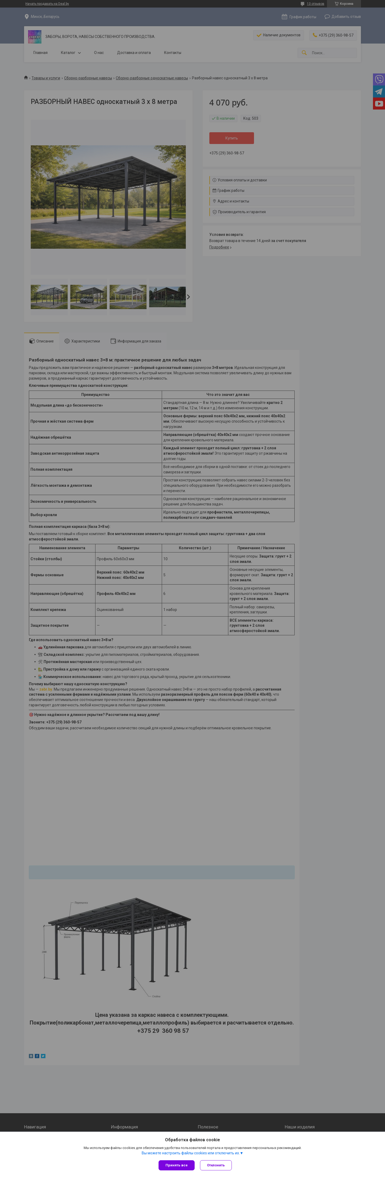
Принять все (176, 1165)
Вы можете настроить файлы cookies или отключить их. (191, 1153)
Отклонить (216, 1165)
